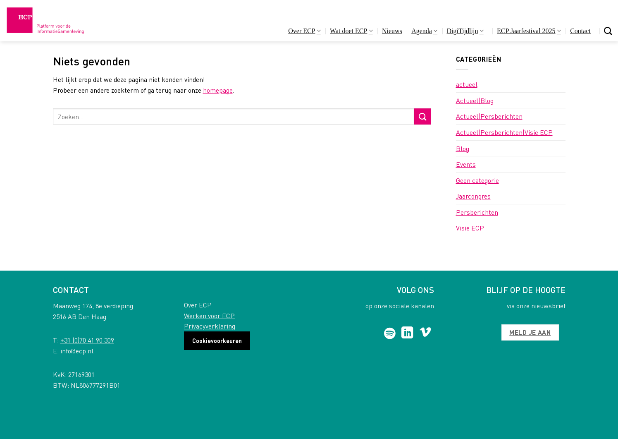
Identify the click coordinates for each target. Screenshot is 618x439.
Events (466, 164)
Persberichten (477, 212)
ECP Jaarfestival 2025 (529, 31)
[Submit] (422, 116)
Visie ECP (470, 227)
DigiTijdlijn (465, 31)
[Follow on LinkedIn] (407, 333)
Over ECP (304, 31)
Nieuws (392, 30)
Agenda (424, 31)
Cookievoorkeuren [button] (217, 340)
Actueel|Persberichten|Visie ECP (504, 132)
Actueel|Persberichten (489, 116)
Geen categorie (477, 180)
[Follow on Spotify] (390, 333)
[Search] (608, 31)
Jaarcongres (473, 196)
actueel (466, 84)
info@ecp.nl (76, 350)
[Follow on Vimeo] (425, 333)
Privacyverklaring (209, 325)
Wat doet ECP (351, 31)
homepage (218, 90)
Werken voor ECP (209, 315)
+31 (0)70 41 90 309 (87, 340)
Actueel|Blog (475, 100)
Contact (580, 30)
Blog (462, 148)
